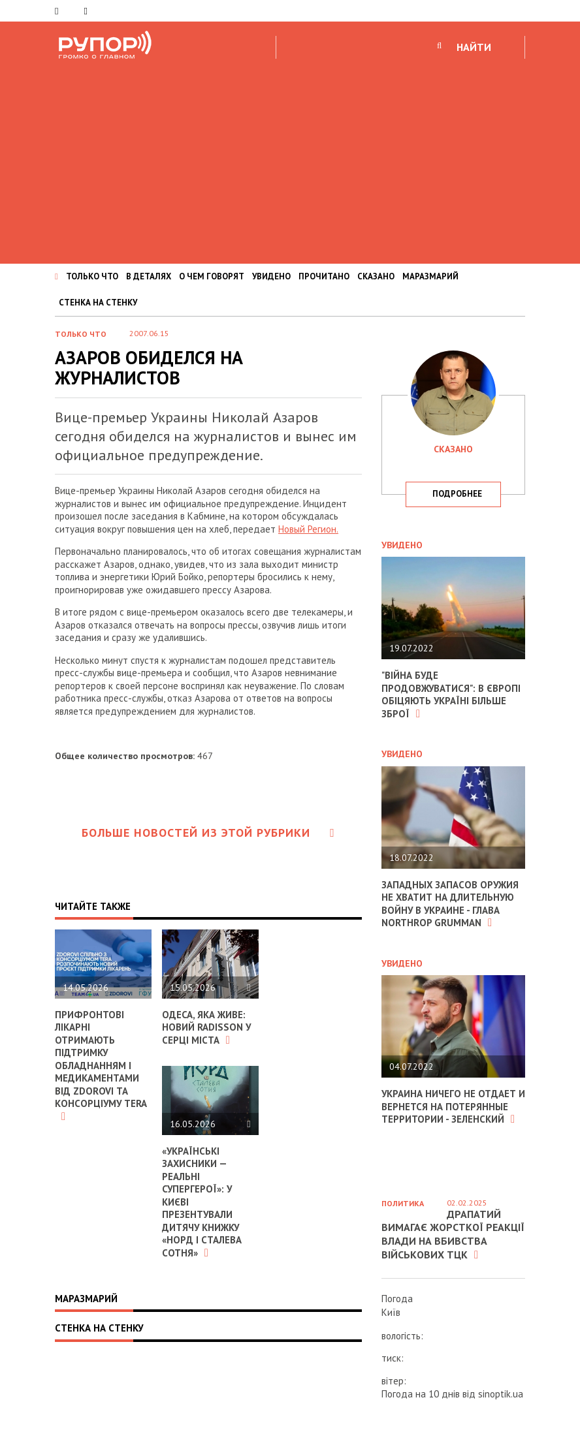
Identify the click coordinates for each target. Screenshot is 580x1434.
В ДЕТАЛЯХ (148, 276)
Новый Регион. (308, 529)
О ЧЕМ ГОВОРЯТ (211, 276)
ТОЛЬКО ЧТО (92, 276)
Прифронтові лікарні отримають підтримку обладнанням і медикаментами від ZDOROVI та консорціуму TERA (101, 1065)
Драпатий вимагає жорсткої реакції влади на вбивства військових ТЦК (452, 1234)
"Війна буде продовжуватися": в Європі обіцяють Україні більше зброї (451, 694)
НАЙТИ (474, 47)
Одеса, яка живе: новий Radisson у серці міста (206, 1027)
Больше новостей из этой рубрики (208, 832)
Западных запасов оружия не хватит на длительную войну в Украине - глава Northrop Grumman (450, 904)
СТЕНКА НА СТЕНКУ (98, 302)
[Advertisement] (290, 159)
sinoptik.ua (500, 1394)
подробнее (457, 493)
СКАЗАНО (376, 276)
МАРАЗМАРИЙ (430, 276)
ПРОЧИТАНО (323, 276)
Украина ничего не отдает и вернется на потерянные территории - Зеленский (449, 1106)
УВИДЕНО (271, 276)
